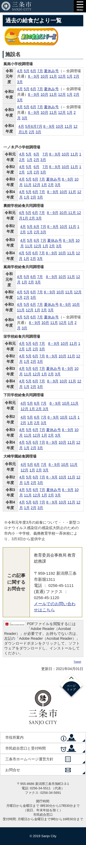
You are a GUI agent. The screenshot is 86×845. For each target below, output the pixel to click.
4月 (20, 71)
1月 (70, 76)
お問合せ (12, 770)
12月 (62, 76)
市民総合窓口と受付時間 (25, 748)
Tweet (77, 662)
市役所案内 (14, 737)
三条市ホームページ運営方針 (29, 759)
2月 (76, 76)
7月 (40, 71)
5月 (26, 71)
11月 (53, 76)
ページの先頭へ (71, 686)
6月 (33, 71)
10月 (44, 76)
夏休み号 (51, 71)
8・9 (51, 213)
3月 (20, 82)
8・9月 (33, 76)
